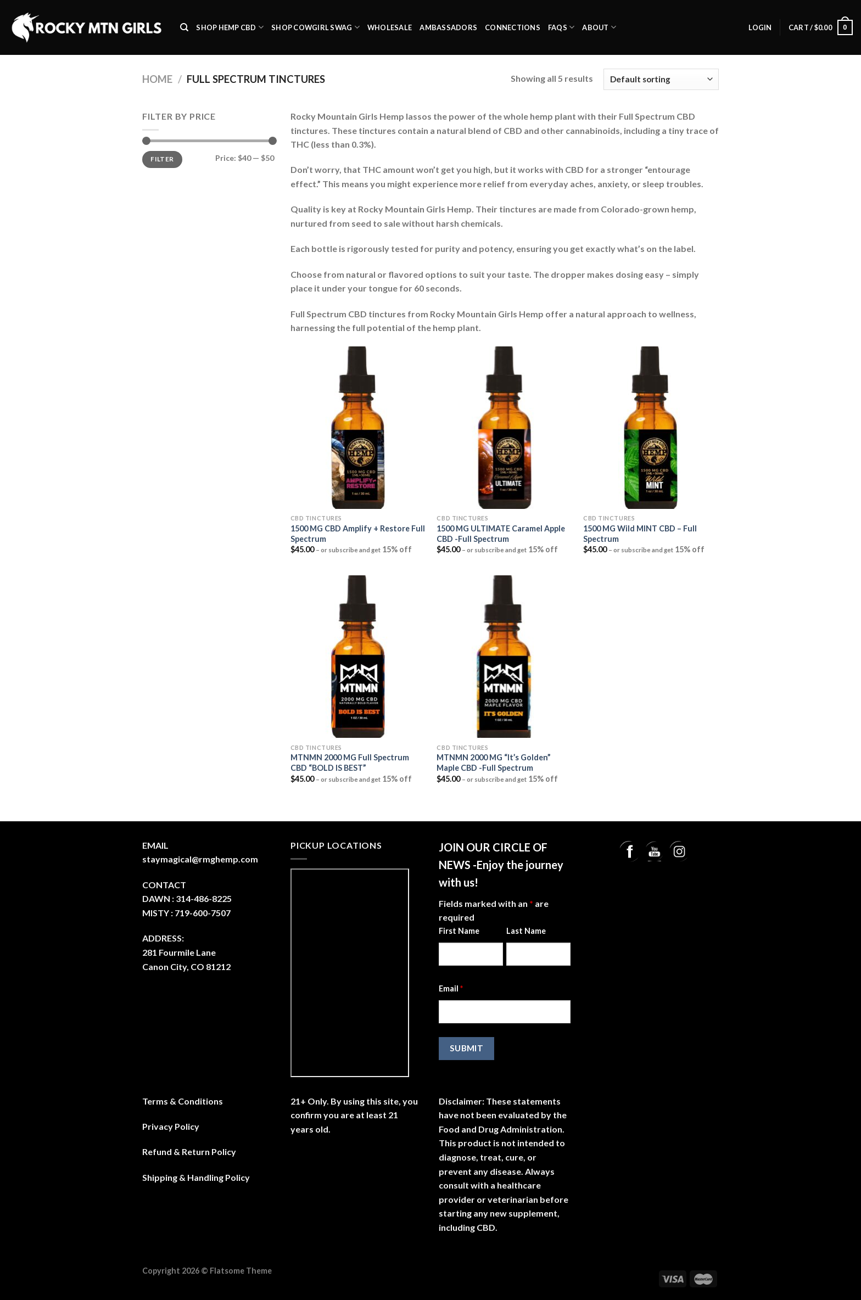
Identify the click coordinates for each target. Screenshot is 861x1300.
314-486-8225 (204, 898)
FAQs (561, 27)
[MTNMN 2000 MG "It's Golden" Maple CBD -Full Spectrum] (504, 656)
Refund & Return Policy (189, 1151)
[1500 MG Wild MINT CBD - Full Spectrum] (651, 427)
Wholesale (389, 27)
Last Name (526, 930)
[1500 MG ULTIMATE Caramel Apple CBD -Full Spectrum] (504, 427)
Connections (512, 27)
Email (451, 988)
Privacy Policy (170, 1126)
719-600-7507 (203, 912)
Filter (162, 159)
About (599, 27)
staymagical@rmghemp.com (200, 859)
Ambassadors (448, 27)
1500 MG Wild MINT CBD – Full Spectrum (640, 533)
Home (157, 79)
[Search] (184, 27)
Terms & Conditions (182, 1101)
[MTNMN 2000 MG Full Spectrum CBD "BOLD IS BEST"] (358, 656)
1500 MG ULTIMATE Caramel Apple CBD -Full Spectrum (501, 533)
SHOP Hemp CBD (230, 27)
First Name (459, 930)
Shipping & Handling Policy (196, 1177)
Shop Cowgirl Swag (315, 27)
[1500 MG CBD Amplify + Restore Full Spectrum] (358, 427)
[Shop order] (661, 79)
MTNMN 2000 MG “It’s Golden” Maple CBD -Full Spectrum (494, 762)
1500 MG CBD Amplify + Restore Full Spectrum (357, 533)
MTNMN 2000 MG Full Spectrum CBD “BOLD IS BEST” (349, 762)
